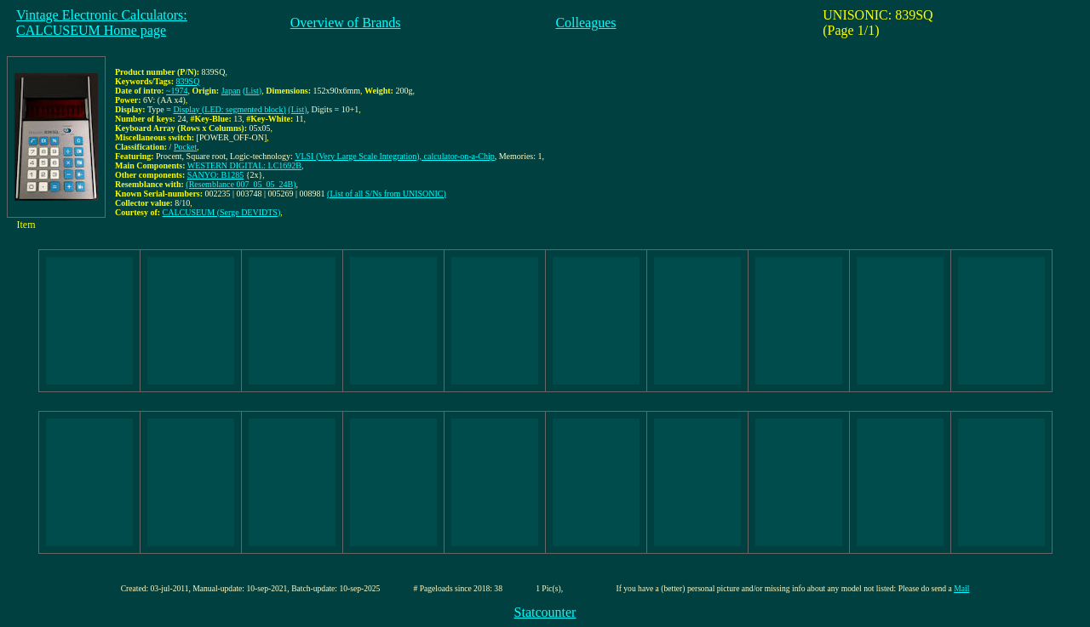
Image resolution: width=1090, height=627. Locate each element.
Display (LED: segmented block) (229, 109)
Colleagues (585, 22)
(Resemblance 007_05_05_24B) (240, 184)
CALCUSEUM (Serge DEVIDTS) (222, 212)
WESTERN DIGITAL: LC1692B (244, 165)
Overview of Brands (345, 22)
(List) (252, 90)
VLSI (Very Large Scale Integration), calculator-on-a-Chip (395, 156)
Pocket (185, 146)
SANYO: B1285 (215, 175)
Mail (961, 588)
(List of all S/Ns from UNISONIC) (386, 193)
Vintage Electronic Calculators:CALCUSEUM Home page (101, 22)
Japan (231, 90)
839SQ (188, 81)
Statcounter (545, 612)
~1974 (176, 90)
